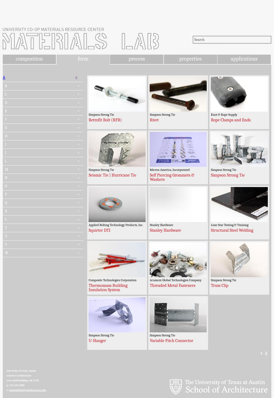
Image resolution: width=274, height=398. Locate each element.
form (83, 59)
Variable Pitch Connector (171, 340)
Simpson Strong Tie (228, 175)
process (137, 59)
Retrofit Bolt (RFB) (105, 120)
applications (244, 59)
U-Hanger (97, 340)
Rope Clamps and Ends (231, 120)
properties (190, 59)
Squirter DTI (99, 230)
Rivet (154, 120)
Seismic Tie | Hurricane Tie (112, 175)
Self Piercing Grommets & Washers (172, 177)
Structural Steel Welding (232, 230)
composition (29, 59)
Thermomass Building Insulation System (108, 287)
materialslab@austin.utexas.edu (27, 390)
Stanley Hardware (165, 230)
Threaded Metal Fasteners (172, 285)
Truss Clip (219, 285)
